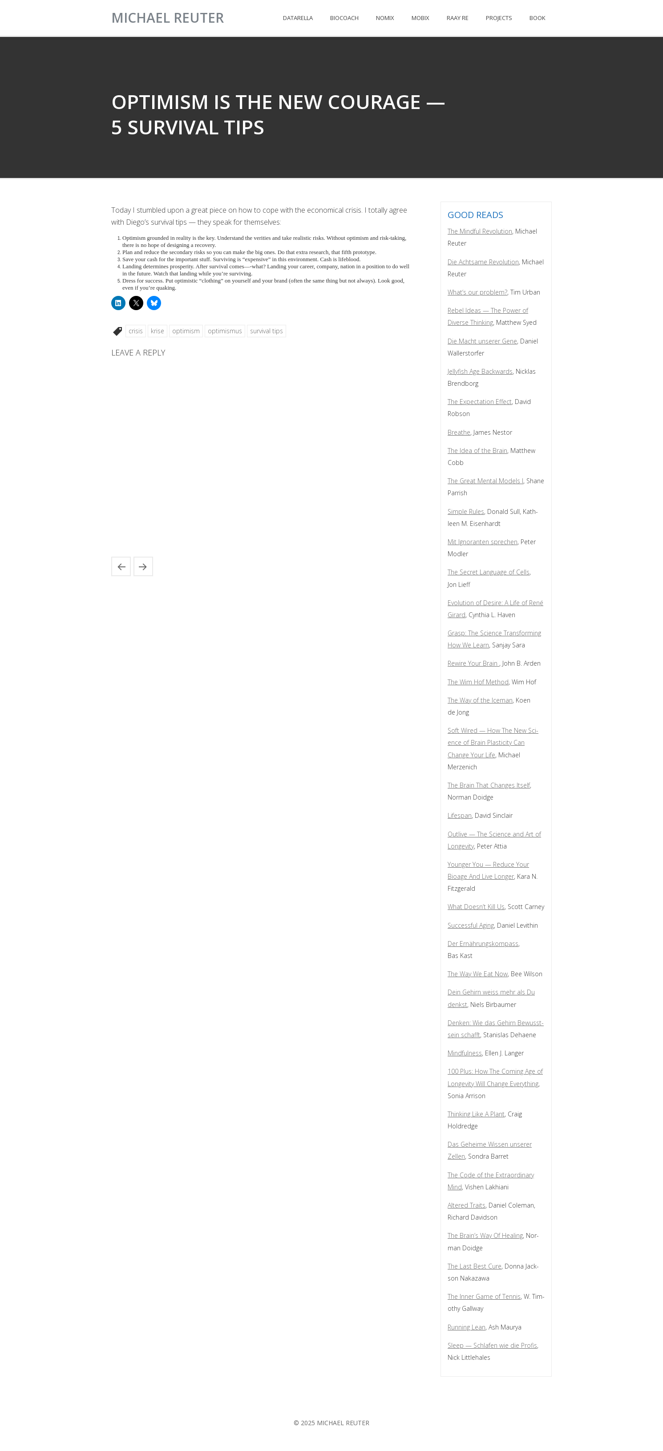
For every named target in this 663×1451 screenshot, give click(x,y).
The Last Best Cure (474, 1266)
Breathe (459, 432)
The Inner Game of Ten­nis (484, 1296)
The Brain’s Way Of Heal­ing (485, 1235)
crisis (136, 331)
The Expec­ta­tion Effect (480, 401)
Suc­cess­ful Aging (471, 925)
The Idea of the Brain (477, 450)
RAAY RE (458, 18)
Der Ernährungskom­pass (483, 943)
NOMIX (385, 18)
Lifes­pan (460, 815)
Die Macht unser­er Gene (482, 341)
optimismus (225, 331)
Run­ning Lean (466, 1327)
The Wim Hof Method (478, 682)
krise (157, 331)
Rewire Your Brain (473, 663)
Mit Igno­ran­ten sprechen (482, 542)
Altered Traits (466, 1205)
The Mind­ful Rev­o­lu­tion (480, 231)
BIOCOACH (344, 18)
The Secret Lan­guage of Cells (489, 572)
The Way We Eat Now (478, 974)
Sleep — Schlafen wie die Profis (492, 1345)
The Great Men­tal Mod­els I (485, 481)
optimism (186, 331)
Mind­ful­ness (465, 1053)
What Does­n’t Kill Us (476, 906)
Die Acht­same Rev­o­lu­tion (483, 262)
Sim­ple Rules (466, 511)
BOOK (538, 18)
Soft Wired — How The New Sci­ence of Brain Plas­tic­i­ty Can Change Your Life (493, 742)
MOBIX (420, 18)
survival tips (266, 331)
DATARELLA (298, 18)
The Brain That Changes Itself (489, 785)
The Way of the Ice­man (480, 700)
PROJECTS (499, 18)
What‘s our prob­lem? (477, 292)
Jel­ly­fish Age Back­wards (480, 371)
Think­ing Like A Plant (476, 1114)
